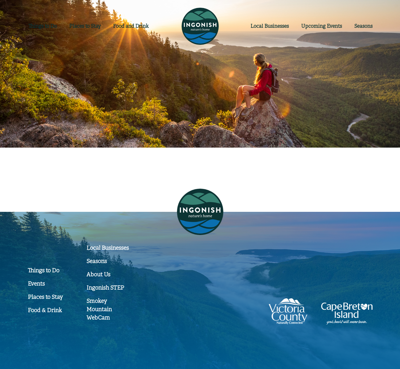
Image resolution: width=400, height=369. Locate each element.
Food (131, 26)
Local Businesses (107, 248)
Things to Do (42, 26)
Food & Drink (45, 310)
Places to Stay (85, 26)
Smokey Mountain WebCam (99, 309)
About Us (98, 274)
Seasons (363, 26)
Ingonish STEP (105, 287)
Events (321, 26)
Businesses (270, 26)
